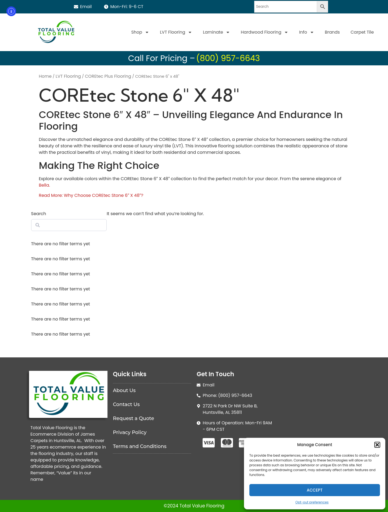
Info (306, 32)
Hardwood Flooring (264, 32)
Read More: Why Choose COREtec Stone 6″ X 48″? (91, 195)
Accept (315, 490)
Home (45, 76)
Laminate (216, 32)
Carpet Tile (362, 32)
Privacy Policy (129, 432)
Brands (332, 32)
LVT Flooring (176, 32)
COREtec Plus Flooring (108, 76)
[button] (377, 444)
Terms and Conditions (139, 446)
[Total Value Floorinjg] (320, 411)
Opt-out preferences (311, 502)
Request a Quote (133, 418)
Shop (140, 32)
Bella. (44, 185)
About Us (124, 390)
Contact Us (126, 404)
